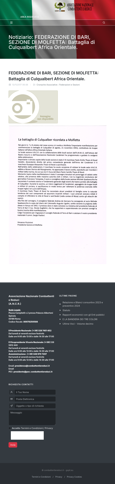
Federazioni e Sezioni (69, 84)
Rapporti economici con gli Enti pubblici (83, 314)
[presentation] (27, 435)
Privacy (49, 428)
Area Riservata (29, 16)
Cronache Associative (47, 84)
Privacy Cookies (74, 477)
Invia (12, 444)
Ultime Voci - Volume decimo (78, 323)
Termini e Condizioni (32, 428)
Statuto (66, 310)
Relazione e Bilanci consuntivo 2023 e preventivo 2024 (83, 304)
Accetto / (32, 428)
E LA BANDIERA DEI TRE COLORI (80, 319)
